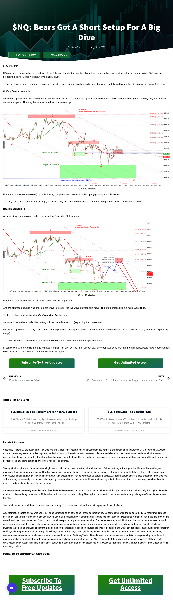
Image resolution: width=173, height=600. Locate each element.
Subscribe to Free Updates (41, 362)
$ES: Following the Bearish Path (129, 411)
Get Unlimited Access (130, 362)
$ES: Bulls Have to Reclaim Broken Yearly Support (44, 411)
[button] (12, 588)
